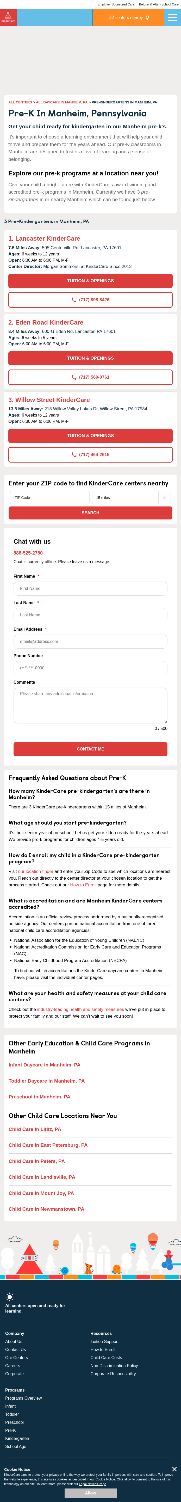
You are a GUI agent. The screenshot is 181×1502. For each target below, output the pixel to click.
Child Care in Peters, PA (37, 1161)
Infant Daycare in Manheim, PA (44, 1065)
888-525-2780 (28, 553)
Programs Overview (23, 1398)
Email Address (90, 638)
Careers (12, 1365)
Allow (90, 1493)
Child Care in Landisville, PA (42, 1177)
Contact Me (90, 749)
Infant (10, 1406)
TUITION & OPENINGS (90, 280)
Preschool (14, 1422)
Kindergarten (17, 1438)
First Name (90, 585)
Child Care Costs (106, 1357)
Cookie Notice (105, 1479)
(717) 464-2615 (90, 454)
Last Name (90, 611)
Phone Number (90, 664)
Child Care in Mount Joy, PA (41, 1193)
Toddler (12, 1414)
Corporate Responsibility (113, 1374)
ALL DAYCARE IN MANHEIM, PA (62, 102)
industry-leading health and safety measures (80, 1009)
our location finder (35, 871)
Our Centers (16, 1357)
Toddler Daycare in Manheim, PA (47, 1081)
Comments (24, 682)
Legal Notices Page (92, 1484)
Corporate (14, 1374)
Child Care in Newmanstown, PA (46, 1209)
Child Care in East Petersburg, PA (48, 1145)
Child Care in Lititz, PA (35, 1129)
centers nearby (128, 17)
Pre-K (10, 1430)
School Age (15, 1446)
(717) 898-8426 (90, 299)
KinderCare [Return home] (8, 17)
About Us (13, 1341)
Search (90, 513)
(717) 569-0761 (90, 377)
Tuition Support (105, 1341)
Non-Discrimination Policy (114, 1365)
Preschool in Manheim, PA (39, 1096)
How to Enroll (83, 884)
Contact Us (15, 1349)
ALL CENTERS (20, 102)
